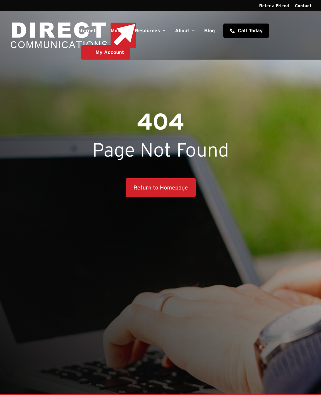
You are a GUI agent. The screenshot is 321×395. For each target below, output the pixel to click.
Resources (147, 30)
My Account (109, 52)
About (182, 30)
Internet (86, 30)
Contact (303, 5)
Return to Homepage (160, 187)
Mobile (118, 30)
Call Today (250, 30)
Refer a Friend (274, 5)
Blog (209, 30)
